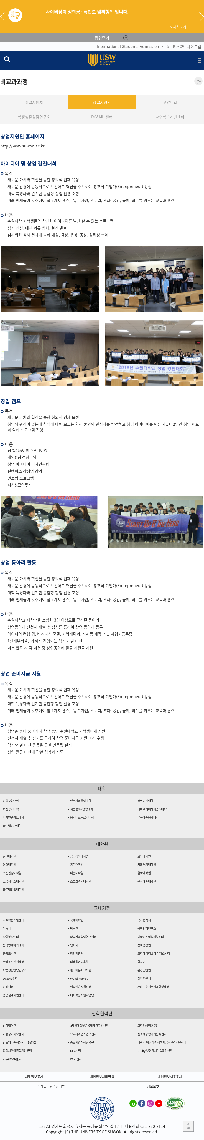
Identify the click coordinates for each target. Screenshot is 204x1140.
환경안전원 (144, 970)
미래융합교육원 (79, 961)
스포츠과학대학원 (80, 881)
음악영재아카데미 (13, 945)
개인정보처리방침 (102, 1076)
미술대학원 (76, 873)
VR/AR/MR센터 (12, 1059)
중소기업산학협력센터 (83, 1042)
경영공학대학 (145, 800)
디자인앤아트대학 (13, 817)
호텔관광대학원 (12, 873)
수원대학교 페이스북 (141, 1103)
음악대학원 (144, 873)
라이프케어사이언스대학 (152, 809)
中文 (166, 46)
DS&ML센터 (10, 978)
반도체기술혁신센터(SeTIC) (19, 1042)
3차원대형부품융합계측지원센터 (89, 1025)
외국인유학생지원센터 (150, 936)
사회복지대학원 (146, 864)
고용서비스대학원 (13, 881)
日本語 (178, 46)
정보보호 (153, 1086)
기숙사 (7, 928)
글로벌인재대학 (12, 825)
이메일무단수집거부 (51, 1086)
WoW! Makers (79, 978)
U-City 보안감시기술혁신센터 (155, 1050)
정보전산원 (144, 945)
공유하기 (198, 81)
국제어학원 (76, 920)
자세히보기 (178, 26)
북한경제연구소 (146, 928)
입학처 (74, 945)
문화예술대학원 (146, 881)
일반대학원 (9, 856)
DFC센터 (75, 1050)
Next (201, 16)
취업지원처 (34, 102)
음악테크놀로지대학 (82, 817)
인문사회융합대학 (80, 800)
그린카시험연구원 (148, 1025)
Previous (4, 16)
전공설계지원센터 (13, 995)
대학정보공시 (34, 1076)
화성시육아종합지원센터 (17, 1050)
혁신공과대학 (11, 809)
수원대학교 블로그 (133, 1103)
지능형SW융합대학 (81, 809)
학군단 (141, 961)
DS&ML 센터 (102, 116)
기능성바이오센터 (13, 1034)
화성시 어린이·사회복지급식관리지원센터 (161, 1042)
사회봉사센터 (11, 936)
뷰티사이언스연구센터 (83, 1034)
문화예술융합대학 (148, 817)
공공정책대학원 (79, 856)
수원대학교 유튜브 (158, 1103)
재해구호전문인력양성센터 (153, 986)
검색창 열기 (7, 59)
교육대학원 (144, 856)
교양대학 (170, 102)
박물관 (74, 928)
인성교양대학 (11, 800)
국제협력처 (144, 920)
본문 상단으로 (188, 1126)
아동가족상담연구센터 (83, 936)
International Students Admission (128, 46)
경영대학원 (9, 864)
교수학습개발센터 (169, 116)
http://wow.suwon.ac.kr (22, 146)
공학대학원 (76, 864)
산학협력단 (9, 1025)
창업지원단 (102, 102)
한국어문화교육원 (80, 970)
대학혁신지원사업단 (82, 995)
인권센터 (8, 986)
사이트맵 (194, 46)
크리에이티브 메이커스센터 (153, 953)
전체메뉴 (199, 60)
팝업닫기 (102, 38)
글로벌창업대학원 (13, 889)
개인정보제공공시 (170, 1076)
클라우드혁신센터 (13, 961)
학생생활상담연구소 (34, 116)
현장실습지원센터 (80, 986)
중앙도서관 (9, 953)
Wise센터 (75, 1059)
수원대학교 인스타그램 (150, 1103)
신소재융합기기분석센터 (152, 1034)
